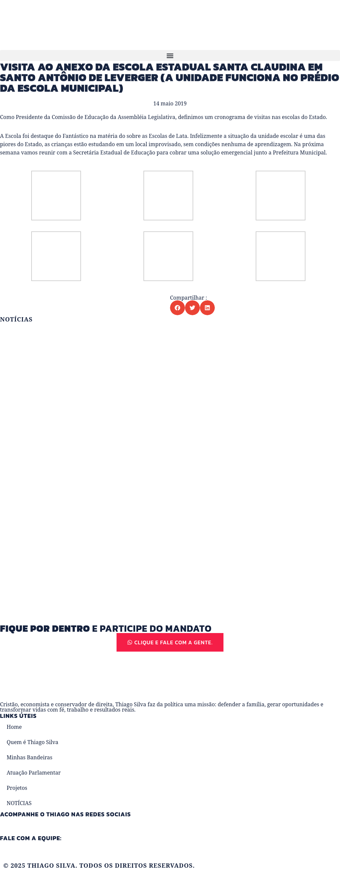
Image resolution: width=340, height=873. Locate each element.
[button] (170, 55)
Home (14, 726)
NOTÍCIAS (19, 803)
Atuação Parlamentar (34, 772)
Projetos (17, 787)
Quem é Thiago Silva (32, 742)
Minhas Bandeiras (29, 757)
